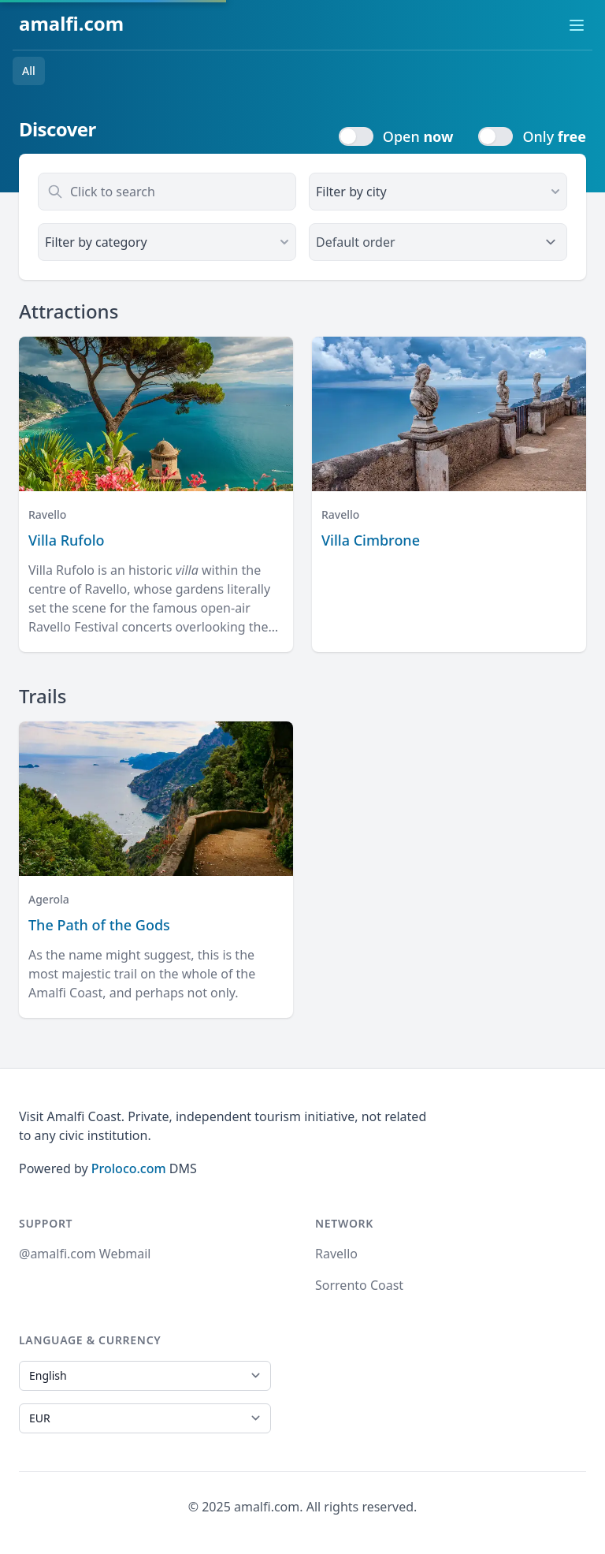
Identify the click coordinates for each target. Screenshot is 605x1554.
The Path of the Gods (99, 924)
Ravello (336, 1253)
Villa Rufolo (66, 540)
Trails (42, 696)
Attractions (68, 311)
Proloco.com (128, 1168)
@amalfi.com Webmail (84, 1253)
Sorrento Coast (359, 1285)
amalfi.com (71, 23)
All (28, 70)
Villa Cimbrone (370, 540)
